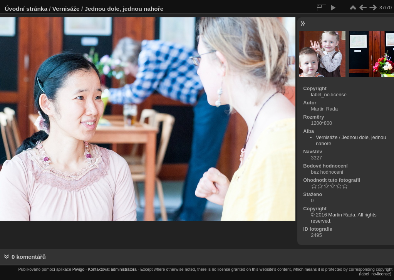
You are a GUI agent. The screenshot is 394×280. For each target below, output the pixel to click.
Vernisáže (66, 8)
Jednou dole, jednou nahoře (123, 8)
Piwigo (78, 269)
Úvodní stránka (26, 8)
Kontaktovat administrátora (112, 269)
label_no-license (328, 94)
